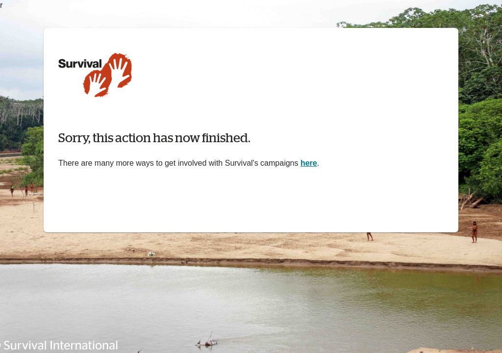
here (309, 163)
